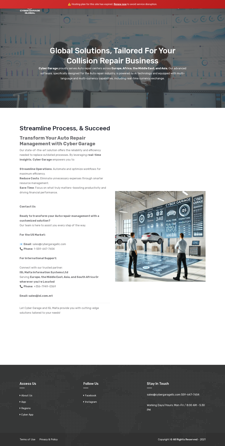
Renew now (120, 4)
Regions (26, 408)
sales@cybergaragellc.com (163, 394)
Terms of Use (27, 439)
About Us (26, 395)
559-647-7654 (190, 394)
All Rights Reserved (185, 439)
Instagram (91, 401)
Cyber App (27, 414)
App (23, 401)
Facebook (90, 395)
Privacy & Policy (48, 439)
